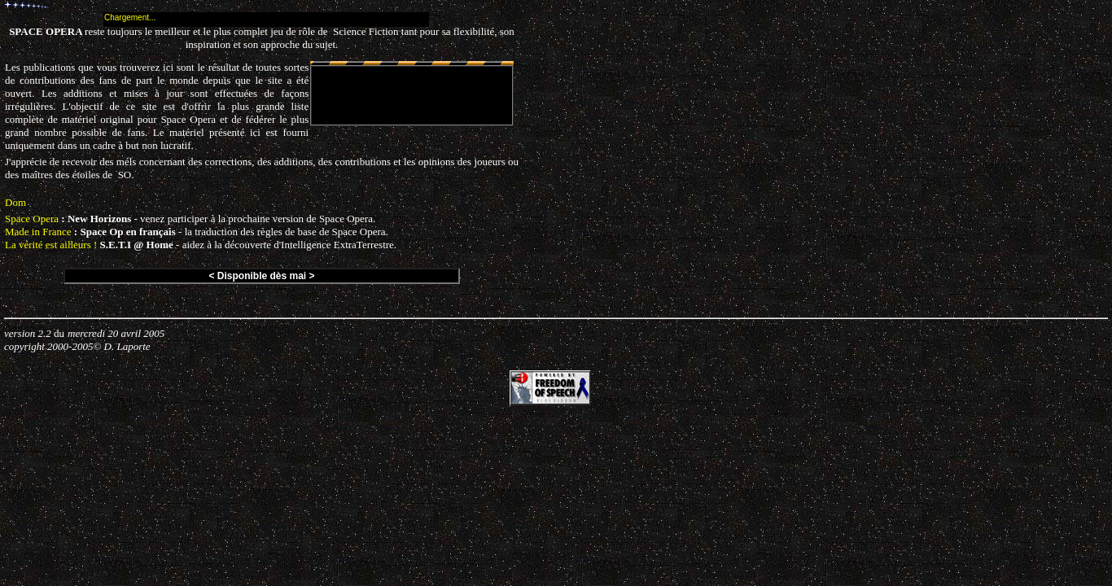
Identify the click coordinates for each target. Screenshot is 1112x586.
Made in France (38, 231)
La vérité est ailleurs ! (51, 244)
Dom (15, 202)
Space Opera (32, 218)
